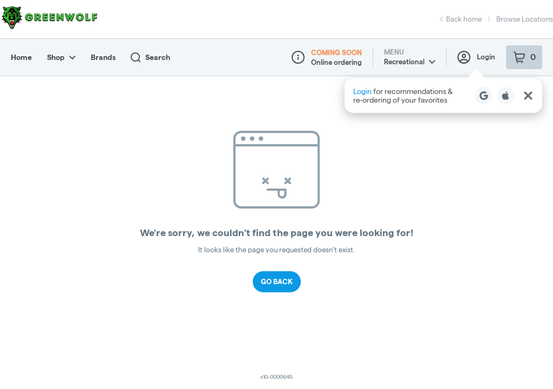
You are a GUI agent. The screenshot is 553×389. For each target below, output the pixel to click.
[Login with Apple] (505, 95)
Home (21, 57)
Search (150, 57)
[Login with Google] (484, 95)
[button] (443, 95)
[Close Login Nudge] (528, 95)
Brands (103, 57)
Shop (61, 57)
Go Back (277, 281)
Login (476, 57)
